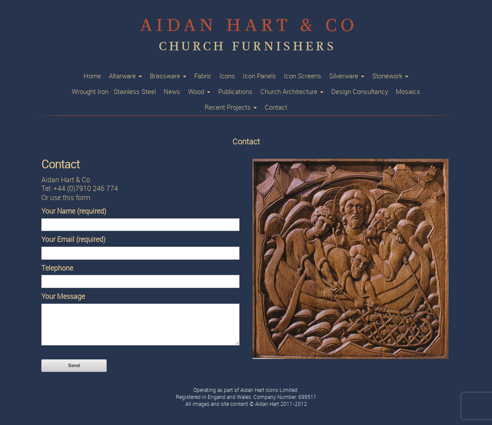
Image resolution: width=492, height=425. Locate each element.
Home (92, 76)
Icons (227, 76)
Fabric (203, 76)
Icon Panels (259, 76)
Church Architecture (292, 92)
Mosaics (408, 92)
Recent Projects (231, 107)
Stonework (390, 76)
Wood (199, 92)
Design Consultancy (359, 92)
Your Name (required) (73, 211)
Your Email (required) (73, 239)
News (172, 92)
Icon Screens (302, 76)
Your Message (63, 296)
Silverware (346, 76)
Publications (235, 92)
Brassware (168, 76)
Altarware (125, 76)
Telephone (57, 268)
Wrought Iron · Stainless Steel (114, 92)
